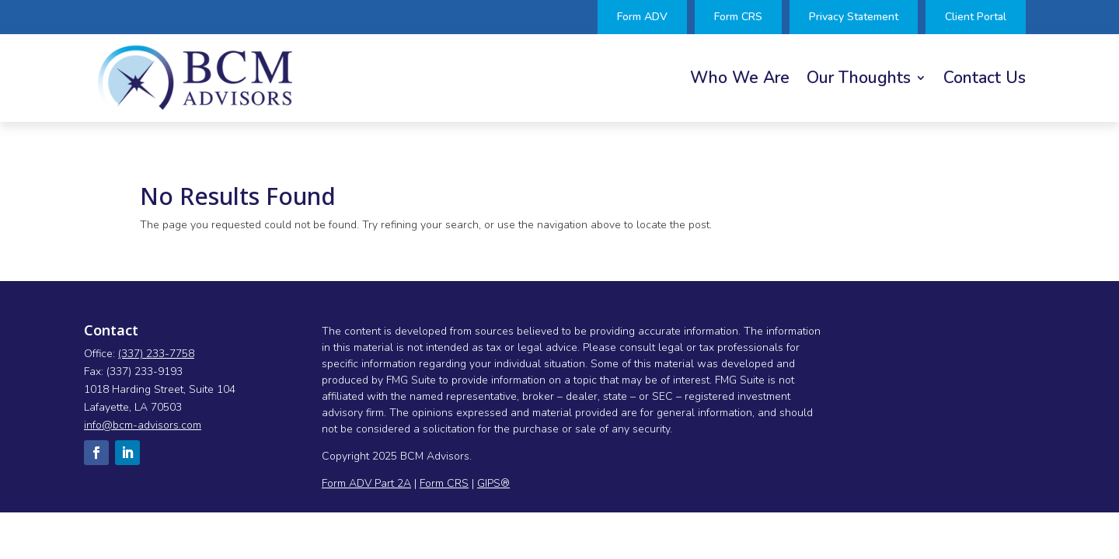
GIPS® (493, 483)
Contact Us (984, 80)
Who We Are (740, 80)
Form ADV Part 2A (366, 483)
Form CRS (444, 483)
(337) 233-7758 (156, 353)
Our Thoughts (859, 80)
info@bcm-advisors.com (142, 425)
